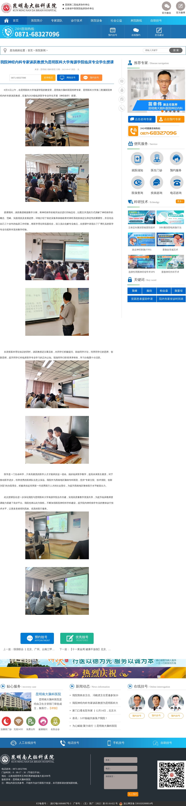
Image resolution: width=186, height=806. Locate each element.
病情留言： (120, 781)
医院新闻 (40, 50)
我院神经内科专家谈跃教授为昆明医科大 (95, 703)
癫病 (149, 290)
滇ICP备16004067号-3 (60, 803)
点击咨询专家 (143, 119)
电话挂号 (69, 742)
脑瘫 (134, 290)
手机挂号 (116, 742)
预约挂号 (94, 77)
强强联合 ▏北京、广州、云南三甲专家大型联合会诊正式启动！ (49, 649)
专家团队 (56, 20)
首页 (16, 20)
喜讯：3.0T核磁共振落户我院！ (90, 718)
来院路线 (136, 20)
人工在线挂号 (23, 742)
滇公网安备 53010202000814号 (136, 803)
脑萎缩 (179, 290)
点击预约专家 (172, 119)
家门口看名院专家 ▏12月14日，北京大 (94, 710)
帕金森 (164, 290)
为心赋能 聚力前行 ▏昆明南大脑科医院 (94, 725)
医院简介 (37, 20)
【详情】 (53, 708)
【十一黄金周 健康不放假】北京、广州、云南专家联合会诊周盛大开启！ (111, 649)
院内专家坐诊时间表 (171, 298)
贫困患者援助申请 (142, 298)
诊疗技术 (76, 20)
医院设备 (96, 20)
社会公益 (116, 20)
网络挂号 (71, 77)
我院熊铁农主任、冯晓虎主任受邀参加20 (95, 695)
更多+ (180, 201)
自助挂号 (156, 20)
